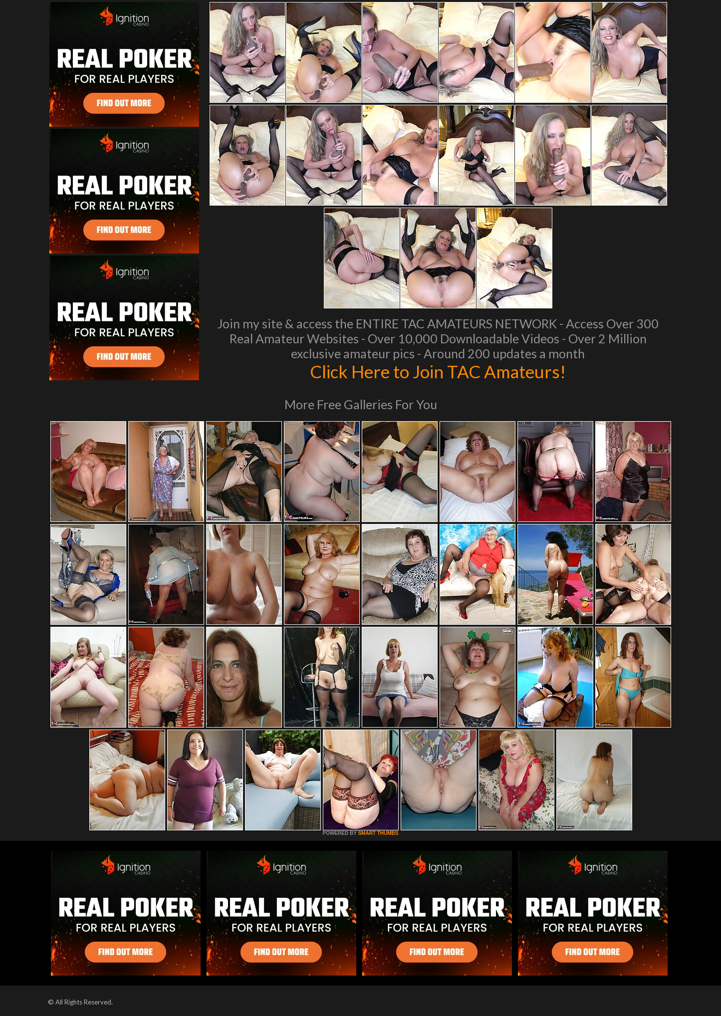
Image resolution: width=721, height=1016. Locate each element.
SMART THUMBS (378, 833)
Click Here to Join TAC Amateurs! (438, 371)
